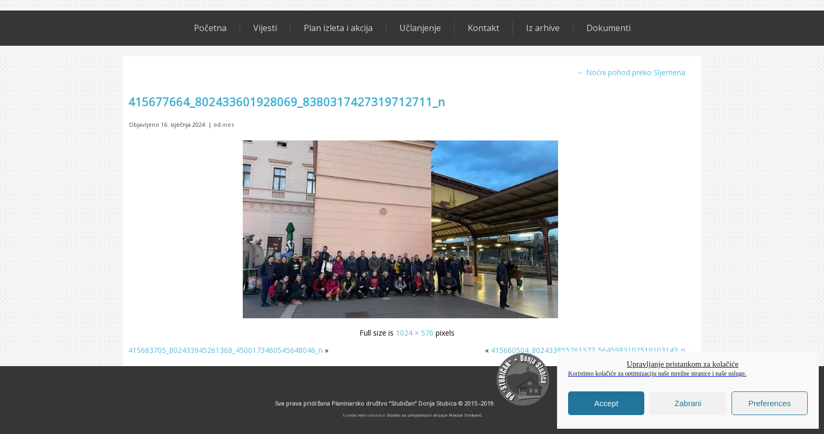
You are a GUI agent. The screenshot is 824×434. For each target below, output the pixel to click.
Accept (606, 403)
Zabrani (688, 403)
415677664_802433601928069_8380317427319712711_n (286, 101)
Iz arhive (543, 28)
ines (228, 124)
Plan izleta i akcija (338, 28)
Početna (210, 28)
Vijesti (265, 28)
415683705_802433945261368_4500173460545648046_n (225, 350)
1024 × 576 (415, 333)
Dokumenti (608, 28)
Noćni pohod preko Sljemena (630, 72)
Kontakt (483, 28)
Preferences (769, 403)
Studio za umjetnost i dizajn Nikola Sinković (434, 415)
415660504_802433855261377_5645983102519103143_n (588, 350)
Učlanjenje (420, 28)
